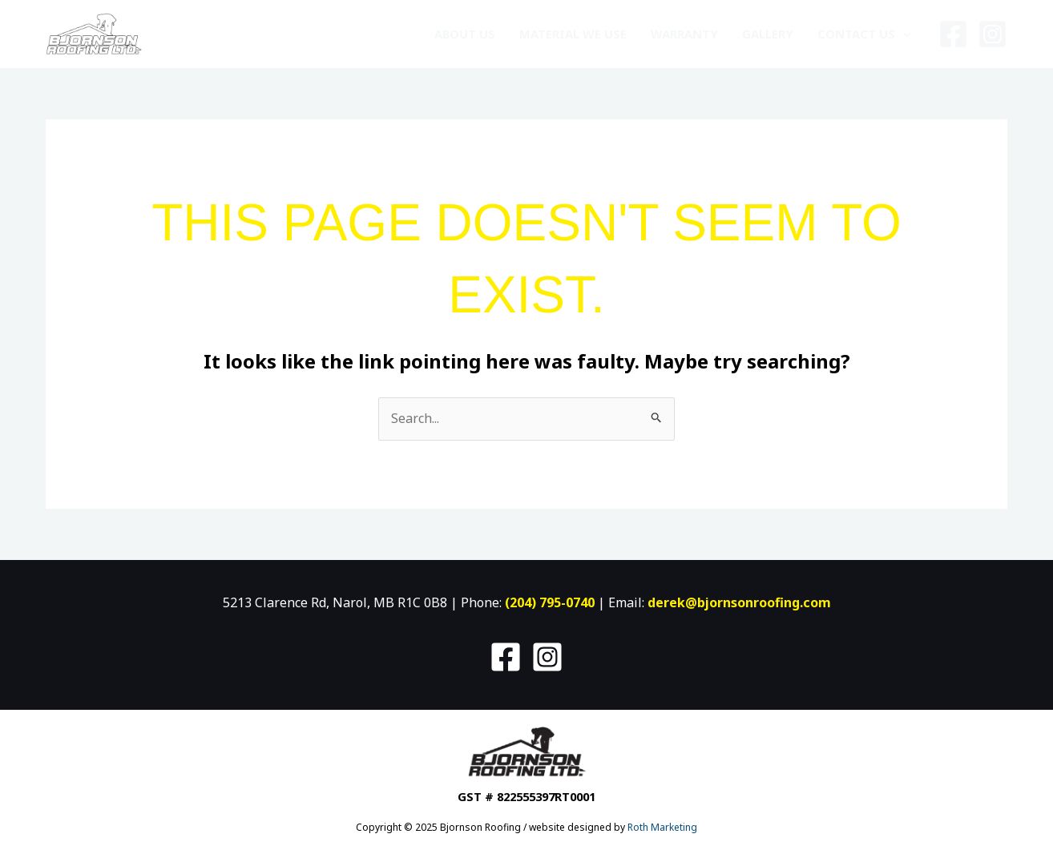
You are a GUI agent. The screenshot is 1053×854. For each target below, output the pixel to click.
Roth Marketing (662, 827)
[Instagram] (992, 34)
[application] (902, 34)
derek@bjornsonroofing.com (739, 602)
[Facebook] (953, 34)
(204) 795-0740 (550, 602)
